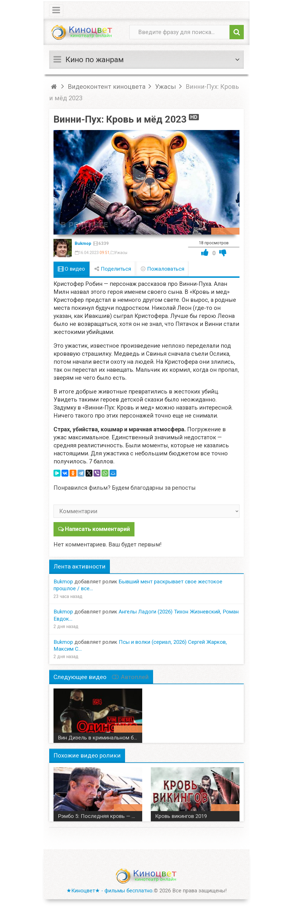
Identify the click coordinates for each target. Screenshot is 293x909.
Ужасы (120, 252)
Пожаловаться (162, 269)
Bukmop (83, 243)
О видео (71, 269)
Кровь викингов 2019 (181, 816)
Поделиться (112, 269)
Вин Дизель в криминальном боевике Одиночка (100, 737)
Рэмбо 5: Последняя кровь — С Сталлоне (100, 816)
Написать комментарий (97, 529)
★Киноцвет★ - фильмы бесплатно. (110, 890)
